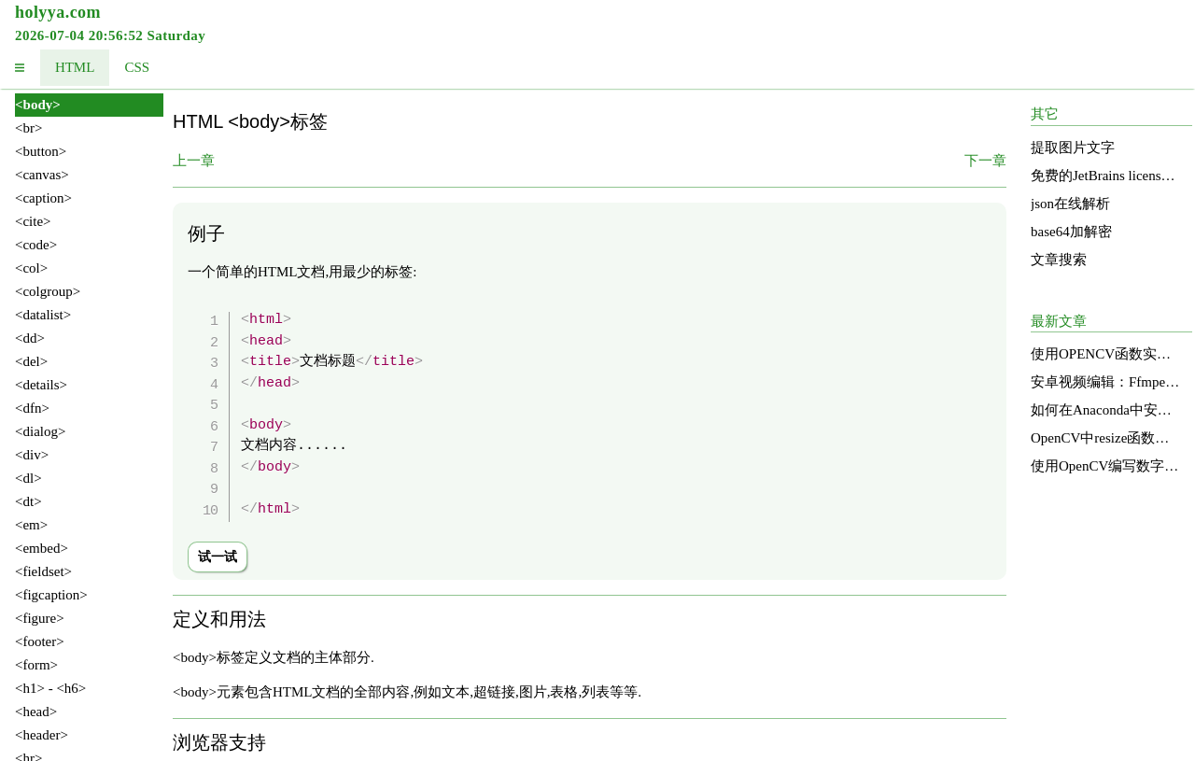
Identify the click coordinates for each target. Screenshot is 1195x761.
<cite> (33, 221)
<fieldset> (43, 571)
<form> (36, 664)
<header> (41, 734)
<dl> (28, 478)
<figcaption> (51, 594)
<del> (31, 361)
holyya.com (58, 12)
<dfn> (32, 408)
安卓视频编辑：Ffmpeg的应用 (1105, 381)
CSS (136, 67)
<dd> (30, 338)
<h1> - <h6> (50, 688)
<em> (31, 524)
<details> (41, 384)
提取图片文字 (1073, 147)
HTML (75, 67)
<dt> (28, 501)
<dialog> (40, 431)
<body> (38, 104)
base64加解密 (1071, 231)
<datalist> (43, 314)
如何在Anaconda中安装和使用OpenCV (1105, 409)
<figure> (39, 618)
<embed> (41, 548)
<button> (40, 151)
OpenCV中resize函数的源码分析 (1105, 437)
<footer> (39, 641)
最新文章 (1059, 321)
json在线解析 (1070, 203)
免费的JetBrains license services (1105, 175)
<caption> (43, 197)
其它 (1045, 113)
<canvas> (42, 174)
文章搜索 (1059, 259)
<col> (31, 268)
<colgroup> (47, 291)
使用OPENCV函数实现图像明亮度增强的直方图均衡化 (1105, 353)
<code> (36, 244)
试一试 (217, 557)
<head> (36, 711)
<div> (32, 454)
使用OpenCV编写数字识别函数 (1105, 465)
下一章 (985, 160)
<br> (28, 127)
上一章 (194, 160)
